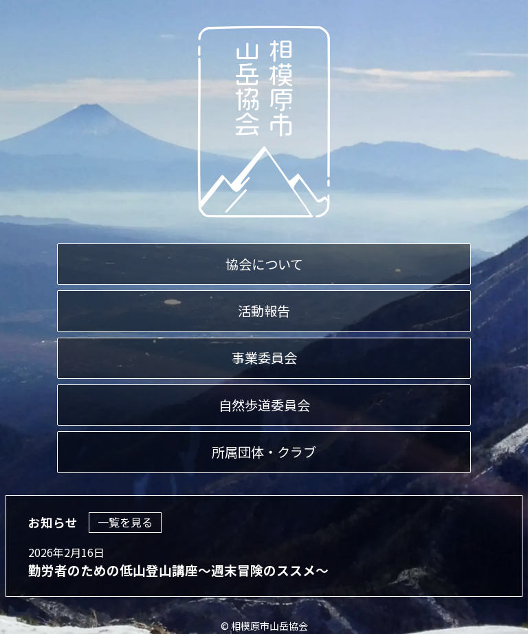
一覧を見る (125, 522)
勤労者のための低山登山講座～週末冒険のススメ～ (178, 570)
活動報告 (264, 310)
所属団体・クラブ (264, 451)
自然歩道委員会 (264, 405)
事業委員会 (264, 358)
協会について (264, 264)
